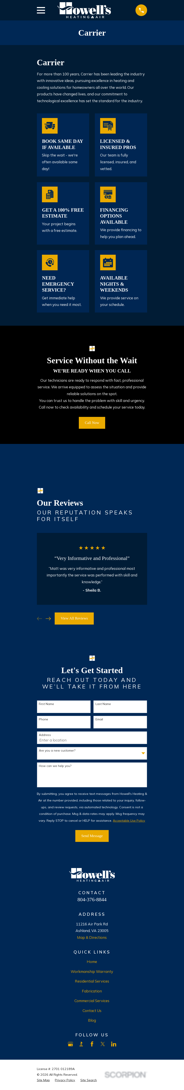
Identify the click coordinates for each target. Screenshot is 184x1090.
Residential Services (92, 981)
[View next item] (48, 618)
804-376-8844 (92, 899)
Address (45, 735)
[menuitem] (43, 1080)
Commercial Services (91, 1000)
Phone (43, 719)
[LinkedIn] (113, 1044)
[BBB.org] (81, 1044)
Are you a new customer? (57, 750)
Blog (92, 1020)
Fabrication (92, 991)
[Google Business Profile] (70, 1044)
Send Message (92, 836)
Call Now (92, 423)
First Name (46, 704)
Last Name (103, 704)
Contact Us (92, 1010)
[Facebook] (92, 1044)
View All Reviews (74, 618)
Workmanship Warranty (92, 971)
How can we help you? (55, 766)
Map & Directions (92, 937)
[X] (102, 1044)
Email (99, 719)
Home (92, 961)
